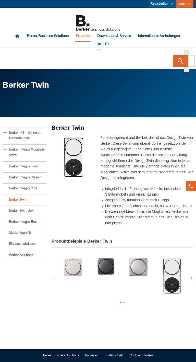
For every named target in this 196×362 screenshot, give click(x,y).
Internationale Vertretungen (159, 36)
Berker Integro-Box (22, 222)
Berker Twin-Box (21, 211)
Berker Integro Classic (25, 177)
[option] (73, 267)
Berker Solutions (21, 255)
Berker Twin (17, 200)
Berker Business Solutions (48, 36)
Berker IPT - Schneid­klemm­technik (25, 135)
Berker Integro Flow (23, 166)
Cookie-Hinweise (141, 355)
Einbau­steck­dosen (22, 244)
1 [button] (121, 302)
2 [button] (124, 302)
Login (182, 3)
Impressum (92, 355)
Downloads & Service (114, 36)
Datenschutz (115, 355)
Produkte (83, 36)
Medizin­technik (20, 233)
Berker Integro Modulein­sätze (27, 152)
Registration (159, 3)
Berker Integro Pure (23, 188)
